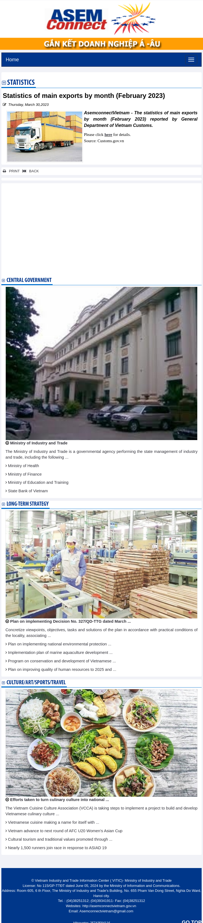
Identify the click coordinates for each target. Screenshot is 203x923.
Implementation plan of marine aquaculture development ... (60, 652)
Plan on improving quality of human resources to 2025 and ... (62, 669)
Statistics (21, 83)
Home (12, 59)
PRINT (11, 171)
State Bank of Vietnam (28, 491)
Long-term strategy (27, 504)
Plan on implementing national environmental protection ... (59, 644)
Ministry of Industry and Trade (38, 443)
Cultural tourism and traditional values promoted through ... (60, 839)
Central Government (29, 280)
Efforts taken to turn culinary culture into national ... (59, 799)
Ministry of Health (23, 466)
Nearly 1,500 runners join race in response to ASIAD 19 (57, 848)
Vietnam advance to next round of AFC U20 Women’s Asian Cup (65, 831)
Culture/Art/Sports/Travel (36, 683)
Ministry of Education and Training (38, 482)
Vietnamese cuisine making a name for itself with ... (53, 822)
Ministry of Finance (25, 474)
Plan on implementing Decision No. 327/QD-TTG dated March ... (70, 621)
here (108, 134)
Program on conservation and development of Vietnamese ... (62, 661)
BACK (30, 171)
